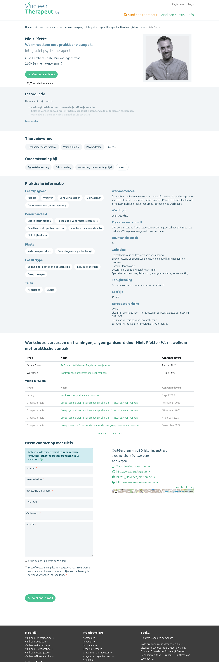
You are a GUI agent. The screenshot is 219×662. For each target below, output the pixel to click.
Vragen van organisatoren (97, 650)
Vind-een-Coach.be (35, 635)
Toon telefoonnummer (129, 463)
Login (191, 4)
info (191, 15)
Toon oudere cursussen (109, 428)
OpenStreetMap (178, 512)
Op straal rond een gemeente (157, 631)
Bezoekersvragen (92, 642)
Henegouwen (148, 648)
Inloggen (87, 635)
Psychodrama (94, 146)
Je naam (30, 465)
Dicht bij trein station (39, 217)
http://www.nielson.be (129, 468)
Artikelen (88, 653)
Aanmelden (89, 631)
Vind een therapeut (45, 27)
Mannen (32, 194)
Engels (50, 286)
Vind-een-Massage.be (37, 646)
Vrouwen (48, 194)
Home (28, 27)
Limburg (172, 641)
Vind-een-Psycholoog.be (38, 631)
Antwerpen (160, 641)
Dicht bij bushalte (37, 232)
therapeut (141, 15)
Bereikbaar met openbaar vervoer (46, 225)
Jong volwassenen (70, 194)
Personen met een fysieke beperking (47, 202)
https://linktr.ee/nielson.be (132, 474)
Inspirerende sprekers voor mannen (80, 390)
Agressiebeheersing (38, 166)
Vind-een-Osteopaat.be (38, 642)
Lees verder (31, 122)
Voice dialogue (71, 146)
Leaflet (166, 512)
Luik (176, 648)
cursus (172, 15)
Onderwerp (32, 510)
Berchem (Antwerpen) (71, 27)
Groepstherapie (36, 271)
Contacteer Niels (41, 73)
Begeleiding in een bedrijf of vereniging (49, 263)
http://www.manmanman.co (133, 479)
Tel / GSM (31, 498)
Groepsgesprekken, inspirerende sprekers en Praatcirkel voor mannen (99, 397)
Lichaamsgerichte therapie (42, 146)
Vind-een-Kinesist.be (36, 639)
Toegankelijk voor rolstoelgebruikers (77, 217)
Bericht (30, 521)
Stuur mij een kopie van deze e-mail (47, 557)
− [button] (116, 494)
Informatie (88, 639)
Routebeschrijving (184, 484)
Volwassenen (94, 194)
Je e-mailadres (34, 476)
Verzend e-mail (40, 595)
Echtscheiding (63, 166)
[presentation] (48, 583)
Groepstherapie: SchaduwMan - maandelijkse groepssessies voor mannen (100, 420)
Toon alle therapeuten (40, 82)
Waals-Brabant (164, 648)
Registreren (178, 4)
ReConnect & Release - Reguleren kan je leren (85, 360)
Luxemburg (147, 652)
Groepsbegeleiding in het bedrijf (74, 248)
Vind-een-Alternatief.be (38, 650)
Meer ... (112, 146)
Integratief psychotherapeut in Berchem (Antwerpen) (115, 27)
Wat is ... (87, 657)
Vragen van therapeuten (96, 646)
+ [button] (116, 490)
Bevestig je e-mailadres (39, 487)
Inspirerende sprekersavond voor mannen (84, 367)
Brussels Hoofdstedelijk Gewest (168, 645)
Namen (183, 648)
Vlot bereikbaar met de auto (86, 225)
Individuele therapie (87, 263)
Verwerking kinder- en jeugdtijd (95, 166)
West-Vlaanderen (166, 637)
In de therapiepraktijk (39, 248)
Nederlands (34, 286)
